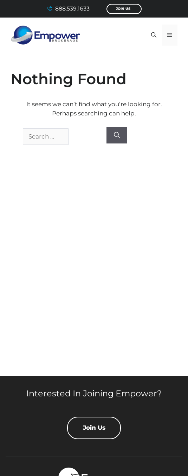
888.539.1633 (72, 8)
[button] (154, 35)
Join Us (123, 9)
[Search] (116, 135)
